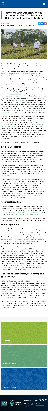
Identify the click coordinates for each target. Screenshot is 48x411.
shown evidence (15, 94)
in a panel (12, 249)
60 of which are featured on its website (22, 241)
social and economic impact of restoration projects (23, 214)
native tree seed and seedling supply (13, 212)
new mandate (20, 100)
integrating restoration (18, 193)
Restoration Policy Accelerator (24, 183)
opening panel (25, 165)
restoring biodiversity (35, 212)
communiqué (5, 175)
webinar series (11, 297)
